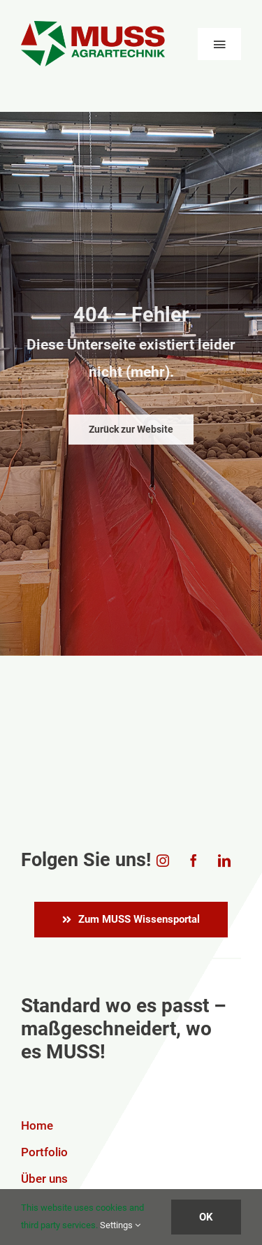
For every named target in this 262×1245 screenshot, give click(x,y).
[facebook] (193, 860)
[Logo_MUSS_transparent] (93, 27)
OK (206, 1217)
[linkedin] (224, 860)
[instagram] (163, 860)
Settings (120, 1225)
